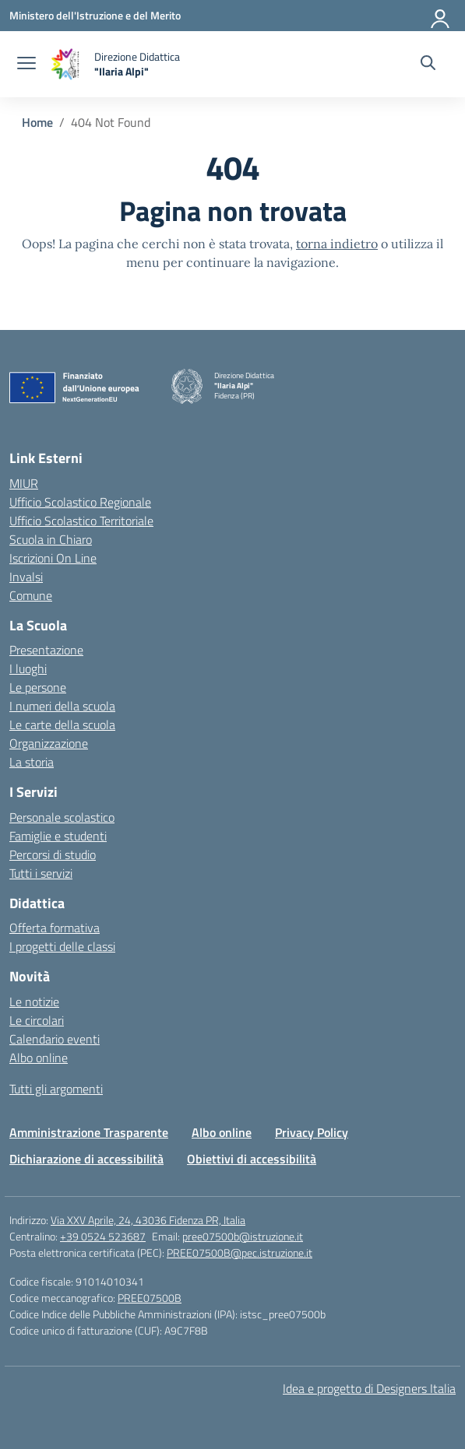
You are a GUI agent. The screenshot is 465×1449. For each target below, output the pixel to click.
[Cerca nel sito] (428, 64)
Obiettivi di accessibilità (251, 1158)
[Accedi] (441, 15)
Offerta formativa (54, 927)
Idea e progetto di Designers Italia (369, 1388)
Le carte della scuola (62, 724)
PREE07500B (149, 1297)
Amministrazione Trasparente (88, 1132)
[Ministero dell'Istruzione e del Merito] (95, 15)
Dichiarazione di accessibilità (86, 1158)
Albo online (38, 1057)
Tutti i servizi (40, 873)
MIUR (23, 483)
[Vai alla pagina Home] (37, 122)
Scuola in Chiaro (50, 539)
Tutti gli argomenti (56, 1088)
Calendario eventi (54, 1039)
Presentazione (46, 649)
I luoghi (28, 668)
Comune (30, 595)
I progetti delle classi (62, 946)
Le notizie (34, 1001)
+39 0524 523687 (103, 1236)
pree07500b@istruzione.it (242, 1236)
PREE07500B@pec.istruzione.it (239, 1252)
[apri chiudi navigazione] (26, 64)
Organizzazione (48, 743)
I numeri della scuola (62, 705)
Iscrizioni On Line (53, 558)
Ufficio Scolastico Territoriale (81, 520)
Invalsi (26, 576)
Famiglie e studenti (58, 835)
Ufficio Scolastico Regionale (80, 502)
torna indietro (337, 243)
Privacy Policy (311, 1132)
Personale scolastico (61, 817)
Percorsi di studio (52, 854)
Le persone (37, 687)
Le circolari (36, 1020)
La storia (31, 762)
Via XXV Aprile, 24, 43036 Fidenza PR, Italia (148, 1220)
